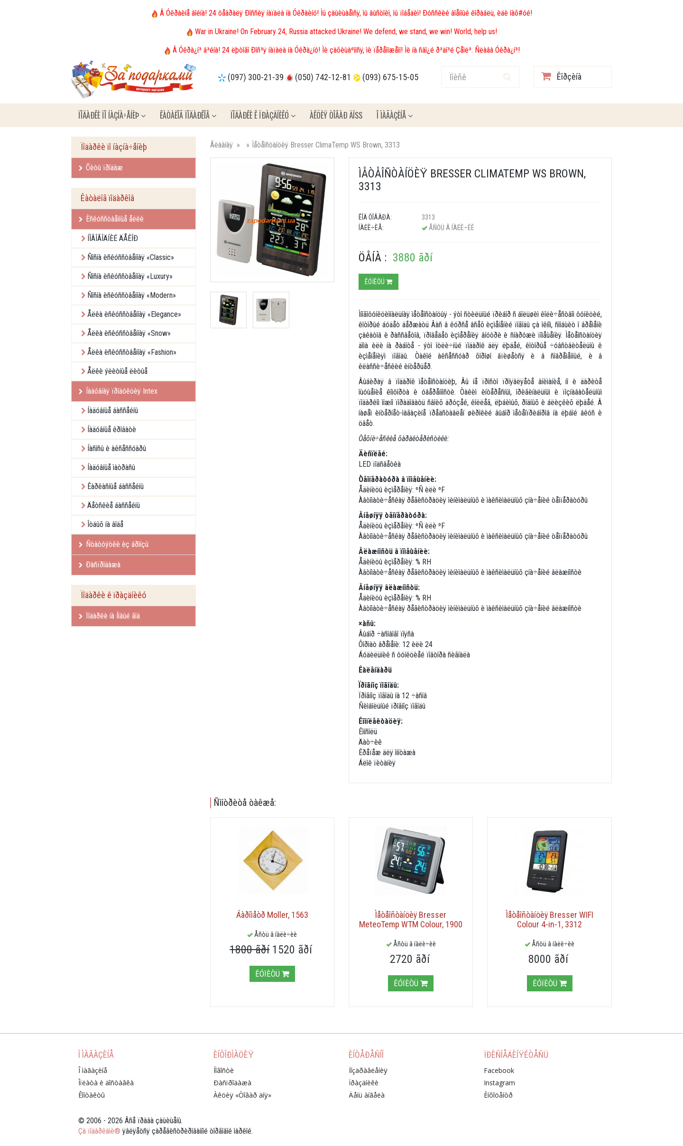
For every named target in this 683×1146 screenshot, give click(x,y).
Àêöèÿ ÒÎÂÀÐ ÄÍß (336, 115)
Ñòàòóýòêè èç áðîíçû (113, 544)
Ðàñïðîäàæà (99, 564)
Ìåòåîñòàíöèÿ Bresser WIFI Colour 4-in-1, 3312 (549, 919)
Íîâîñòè (223, 1070)
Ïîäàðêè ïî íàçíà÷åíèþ (112, 115)
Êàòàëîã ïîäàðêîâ (188, 115)
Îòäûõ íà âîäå (105, 524)
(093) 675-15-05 (390, 77)
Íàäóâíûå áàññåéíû (112, 410)
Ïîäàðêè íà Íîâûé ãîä (109, 615)
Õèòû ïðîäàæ (101, 167)
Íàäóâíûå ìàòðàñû (111, 467)
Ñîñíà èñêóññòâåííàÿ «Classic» (130, 257)
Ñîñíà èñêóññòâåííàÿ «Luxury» (130, 276)
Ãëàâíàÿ (221, 144)
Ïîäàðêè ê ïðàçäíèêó (263, 115)
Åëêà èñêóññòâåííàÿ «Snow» (129, 333)
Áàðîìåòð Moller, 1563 (272, 915)
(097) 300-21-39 (256, 77)
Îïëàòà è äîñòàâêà (106, 1082)
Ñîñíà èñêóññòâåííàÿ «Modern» (131, 295)
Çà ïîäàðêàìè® (99, 1131)
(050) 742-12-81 (323, 77)
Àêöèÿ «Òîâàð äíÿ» (242, 1095)
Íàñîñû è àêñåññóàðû (116, 448)
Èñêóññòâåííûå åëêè (111, 218)
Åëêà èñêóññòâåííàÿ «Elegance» (134, 314)
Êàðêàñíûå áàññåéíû (115, 486)
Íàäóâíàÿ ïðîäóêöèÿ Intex (118, 391)
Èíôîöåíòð (498, 1095)
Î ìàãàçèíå (395, 115)
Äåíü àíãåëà (367, 1095)
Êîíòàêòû (91, 1095)
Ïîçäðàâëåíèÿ (368, 1070)
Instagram (499, 1082)
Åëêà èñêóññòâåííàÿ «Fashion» (131, 352)
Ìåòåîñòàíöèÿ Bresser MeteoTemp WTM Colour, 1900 (410, 919)
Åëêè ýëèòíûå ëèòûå (117, 371)
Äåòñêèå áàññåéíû (113, 505)
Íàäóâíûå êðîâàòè (111, 429)
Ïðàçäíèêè (363, 1082)
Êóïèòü (378, 282)
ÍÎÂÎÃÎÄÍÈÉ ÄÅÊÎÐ (112, 238)
